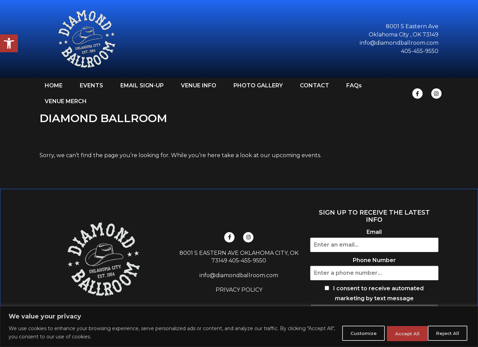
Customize (351, 333)
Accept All (446, 333)
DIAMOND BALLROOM (103, 118)
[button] (9, 43)
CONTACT (314, 85)
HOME (54, 85)
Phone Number (374, 260)
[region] (239, 326)
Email (374, 232)
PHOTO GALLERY (258, 85)
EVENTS (91, 85)
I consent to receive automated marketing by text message (374, 293)
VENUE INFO (198, 85)
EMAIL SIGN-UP (142, 85)
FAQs (354, 85)
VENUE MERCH (66, 101)
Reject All (399, 333)
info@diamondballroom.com (238, 275)
